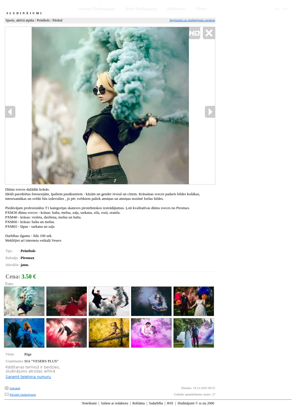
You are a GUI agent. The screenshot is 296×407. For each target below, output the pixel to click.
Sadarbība (156, 403)
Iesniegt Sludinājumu (96, 9)
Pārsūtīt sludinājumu (23, 394)
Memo (201, 9)
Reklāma (138, 403)
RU (277, 9)
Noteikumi (89, 403)
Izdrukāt (15, 388)
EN (285, 9)
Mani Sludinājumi (141, 9)
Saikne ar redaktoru (114, 403)
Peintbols (43, 20)
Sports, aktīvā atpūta (20, 20)
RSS (170, 403)
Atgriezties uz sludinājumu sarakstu (192, 20)
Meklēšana (176, 9)
